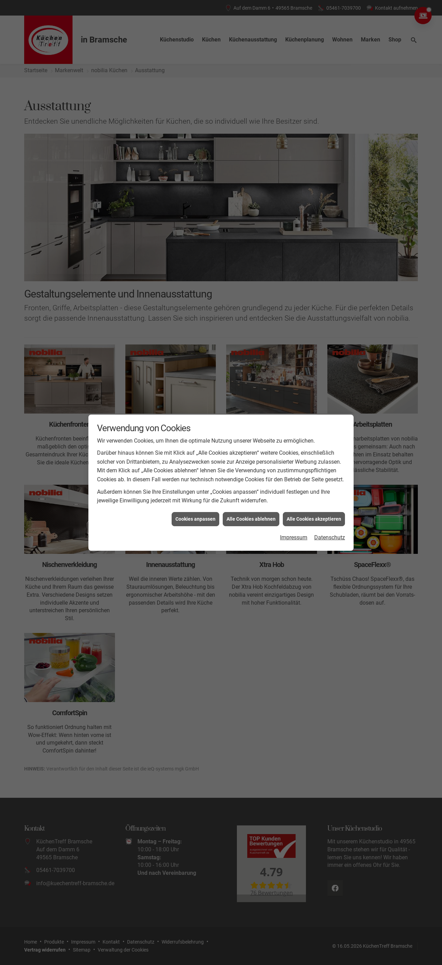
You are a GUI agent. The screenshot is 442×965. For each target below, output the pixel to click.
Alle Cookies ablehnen (251, 509)
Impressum (293, 528)
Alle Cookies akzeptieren (314, 509)
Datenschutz (329, 528)
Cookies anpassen (195, 509)
